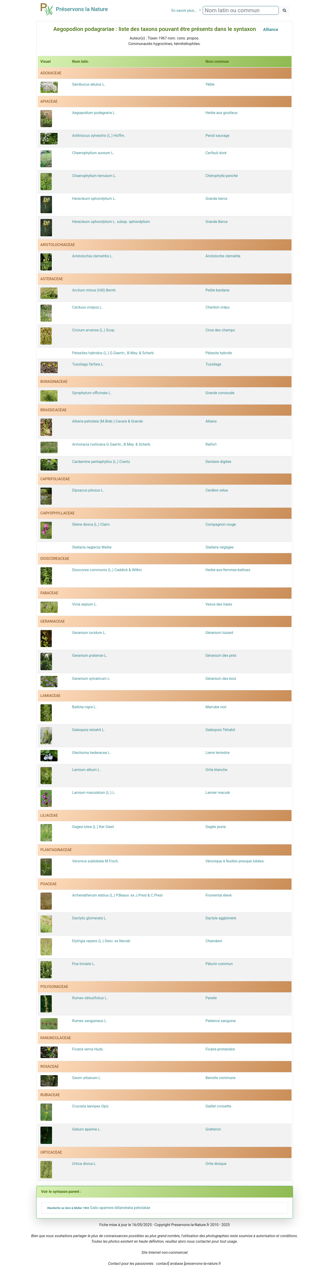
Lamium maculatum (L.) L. (93, 792)
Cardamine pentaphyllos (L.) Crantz (101, 461)
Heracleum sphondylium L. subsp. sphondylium (111, 221)
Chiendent (214, 941)
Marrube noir (216, 707)
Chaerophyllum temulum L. (94, 176)
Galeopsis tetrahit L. (88, 730)
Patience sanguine (221, 1021)
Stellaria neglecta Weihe (91, 547)
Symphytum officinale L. (91, 393)
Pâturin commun (219, 964)
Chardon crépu (218, 307)
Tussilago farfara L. (88, 364)
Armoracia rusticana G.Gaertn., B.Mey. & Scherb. (111, 444)
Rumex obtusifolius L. (90, 998)
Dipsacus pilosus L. (88, 490)
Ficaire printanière (220, 1049)
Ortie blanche (216, 770)
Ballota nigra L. (84, 707)
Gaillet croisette (218, 1106)
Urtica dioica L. (84, 1163)
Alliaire (211, 421)
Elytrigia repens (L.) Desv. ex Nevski (101, 941)
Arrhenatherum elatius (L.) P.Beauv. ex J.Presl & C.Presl (117, 895)
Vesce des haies (219, 604)
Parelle (211, 998)
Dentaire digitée (218, 461)
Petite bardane (217, 290)
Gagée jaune (216, 827)
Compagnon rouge (221, 524)
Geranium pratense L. (89, 655)
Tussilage (213, 364)
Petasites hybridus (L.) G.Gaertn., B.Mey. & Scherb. (113, 353)
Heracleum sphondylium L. (94, 198)
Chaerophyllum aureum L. (93, 153)
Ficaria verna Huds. (88, 1049)
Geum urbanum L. (86, 1078)
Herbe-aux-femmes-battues (228, 570)
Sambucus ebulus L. (88, 84)
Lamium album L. (86, 770)
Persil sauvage (218, 135)
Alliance (270, 29)
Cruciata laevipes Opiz (90, 1106)
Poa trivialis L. (83, 964)
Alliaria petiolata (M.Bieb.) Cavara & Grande (107, 421)
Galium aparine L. (86, 1129)
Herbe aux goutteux (222, 113)
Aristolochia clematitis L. (92, 256)
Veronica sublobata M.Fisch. (95, 861)
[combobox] (241, 10)
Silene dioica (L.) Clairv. (91, 524)
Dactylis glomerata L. (89, 918)
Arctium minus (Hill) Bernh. (94, 290)
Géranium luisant (219, 632)
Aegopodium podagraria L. (94, 113)
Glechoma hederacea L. (91, 752)
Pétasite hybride (219, 353)
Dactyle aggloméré (221, 918)
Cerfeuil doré (216, 153)
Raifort (211, 444)
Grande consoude (220, 393)
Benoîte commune (221, 1078)
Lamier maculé (218, 792)
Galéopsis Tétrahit (220, 730)
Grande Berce (217, 221)
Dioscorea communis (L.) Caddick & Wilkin (107, 570)
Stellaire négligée (220, 547)
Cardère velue (217, 490)
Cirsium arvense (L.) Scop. (93, 330)
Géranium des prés (221, 655)
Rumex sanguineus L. (89, 1021)
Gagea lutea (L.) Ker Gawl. (93, 827)
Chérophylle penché (222, 176)
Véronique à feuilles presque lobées (235, 861)
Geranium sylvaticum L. (91, 678)
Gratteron (213, 1129)
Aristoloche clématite (223, 256)
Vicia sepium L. (84, 604)
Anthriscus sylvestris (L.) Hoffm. (98, 135)
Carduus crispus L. (87, 307)
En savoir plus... (184, 10)
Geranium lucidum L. (89, 632)
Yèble (210, 84)
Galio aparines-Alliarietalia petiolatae (98, 1208)
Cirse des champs (220, 330)
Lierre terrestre (218, 752)
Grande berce (217, 198)
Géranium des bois (221, 678)
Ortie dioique (216, 1163)
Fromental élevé (219, 895)
